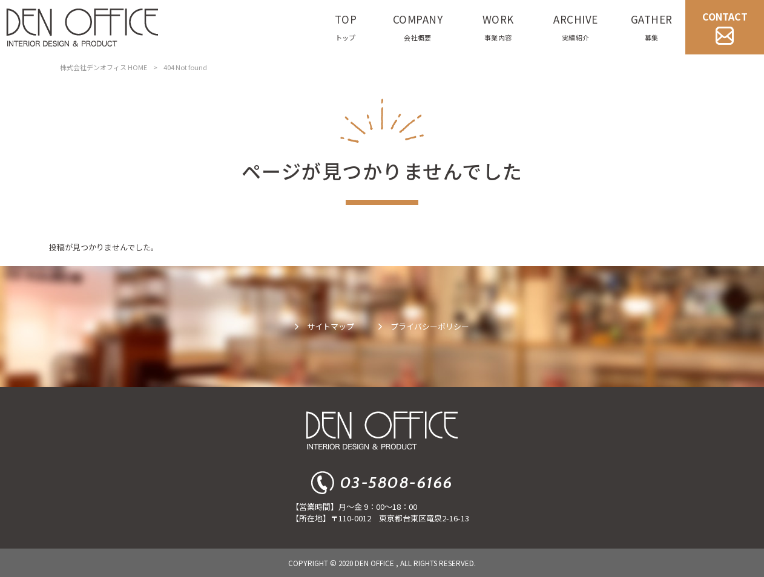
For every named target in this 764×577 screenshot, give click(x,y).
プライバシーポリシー (429, 326)
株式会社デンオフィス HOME (103, 67)
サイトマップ (330, 326)
